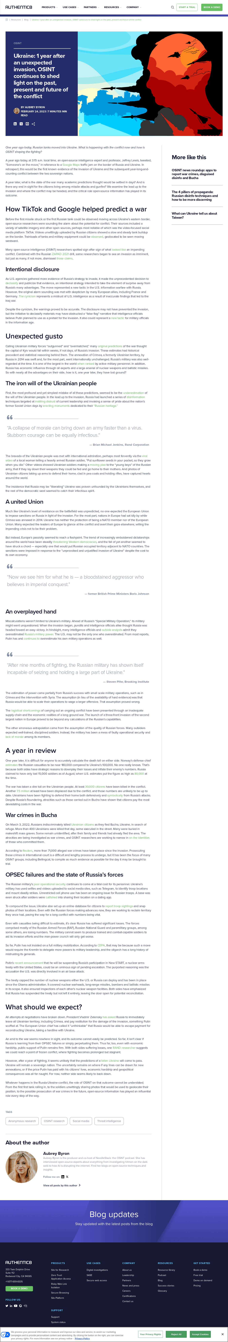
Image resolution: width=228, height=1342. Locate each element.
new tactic (117, 318)
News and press (130, 1285)
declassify (12, 283)
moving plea (98, 465)
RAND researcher (124, 1048)
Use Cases (69, 7)
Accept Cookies (200, 1335)
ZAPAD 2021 (60, 254)
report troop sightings (119, 906)
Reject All (176, 1335)
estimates (12, 765)
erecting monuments (56, 406)
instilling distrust (45, 401)
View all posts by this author (60, 1185)
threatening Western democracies (74, 542)
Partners (90, 7)
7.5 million (23, 791)
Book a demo (200, 1270)
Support (55, 1317)
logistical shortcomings (25, 710)
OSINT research (54, 1121)
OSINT (18, 43)
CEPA (101, 945)
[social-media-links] (7, 1305)
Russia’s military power (39, 634)
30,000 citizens (95, 786)
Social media (81, 1121)
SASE (89, 1275)
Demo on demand (203, 1280)
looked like (119, 249)
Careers (126, 1291)
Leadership (128, 1275)
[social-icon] (62, 1176)
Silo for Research (60, 1270)
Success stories (166, 1285)
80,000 (139, 773)
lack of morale (15, 737)
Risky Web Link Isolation (59, 1285)
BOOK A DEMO (19, 1288)
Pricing (197, 1285)
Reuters (27, 850)
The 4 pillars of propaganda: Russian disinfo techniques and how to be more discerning (195, 195)
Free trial (198, 1275)
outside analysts (112, 630)
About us (127, 1270)
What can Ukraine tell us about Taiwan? (194, 215)
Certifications (129, 1296)
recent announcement (29, 963)
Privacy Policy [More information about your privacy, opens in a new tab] (82, 1340)
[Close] (222, 1335)
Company (133, 7)
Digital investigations (97, 1270)
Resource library (166, 1270)
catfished (51, 897)
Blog (26, 19)
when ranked (85, 363)
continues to (32, 638)
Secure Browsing (60, 1292)
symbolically (115, 795)
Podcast (162, 1275)
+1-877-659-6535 (14, 1281)
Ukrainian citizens (82, 824)
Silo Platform (57, 1298)
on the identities (139, 837)
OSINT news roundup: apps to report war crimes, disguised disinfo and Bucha (194, 174)
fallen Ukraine (110, 1061)
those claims (65, 258)
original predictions (110, 346)
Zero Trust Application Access (61, 1277)
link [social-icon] (67, 1176)
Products (48, 7)
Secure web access (97, 1280)
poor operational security (50, 884)
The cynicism (27, 296)
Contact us (127, 1301)
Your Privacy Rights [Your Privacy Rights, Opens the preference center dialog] (150, 1335)
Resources (111, 7)
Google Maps (71, 165)
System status (58, 1322)
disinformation (136, 397)
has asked (109, 1017)
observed (97, 236)
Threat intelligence (109, 1121)
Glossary (162, 1291)
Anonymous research (22, 1121)
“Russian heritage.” (106, 406)
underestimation (133, 393)
